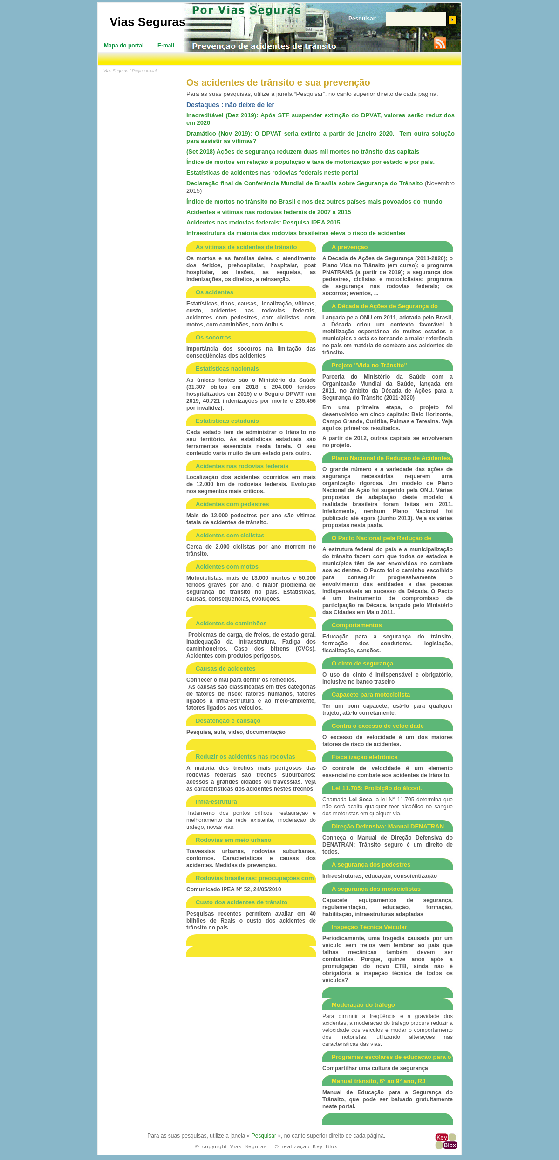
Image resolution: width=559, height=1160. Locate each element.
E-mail (165, 45)
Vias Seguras (148, 22)
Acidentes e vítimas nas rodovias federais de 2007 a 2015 (268, 212)
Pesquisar (264, 1136)
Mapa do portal (123, 45)
